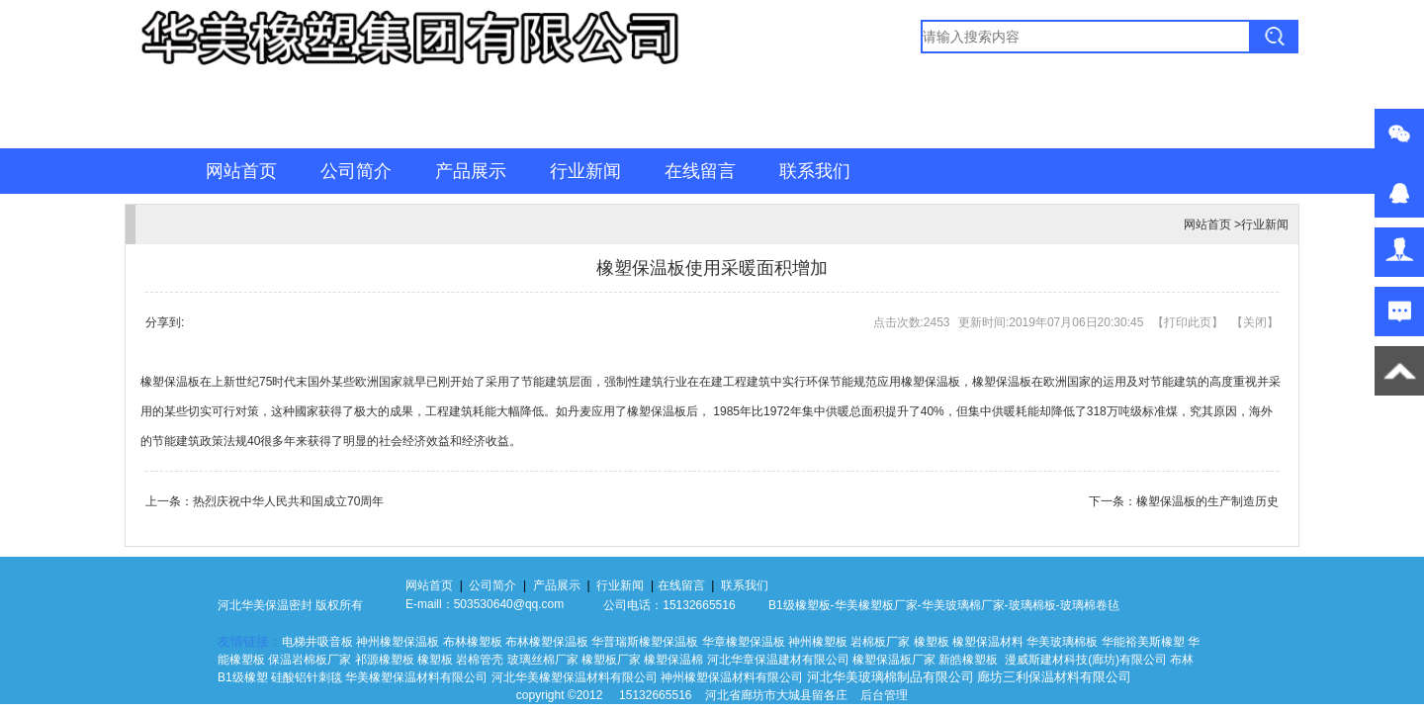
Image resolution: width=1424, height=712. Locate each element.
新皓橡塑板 (969, 660)
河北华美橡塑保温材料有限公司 (574, 677)
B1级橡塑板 (799, 605)
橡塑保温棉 (673, 660)
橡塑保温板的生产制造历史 (1207, 501)
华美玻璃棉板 (1062, 642)
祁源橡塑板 (384, 660)
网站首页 (241, 171)
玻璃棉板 (1032, 605)
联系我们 (814, 171)
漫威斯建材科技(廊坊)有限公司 (1086, 660)
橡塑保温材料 (988, 642)
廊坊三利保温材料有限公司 (1054, 676)
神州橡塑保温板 (397, 642)
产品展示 (470, 171)
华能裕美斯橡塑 (1143, 642)
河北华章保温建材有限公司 (778, 660)
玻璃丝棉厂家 (542, 660)
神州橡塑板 (817, 642)
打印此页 (1187, 322)
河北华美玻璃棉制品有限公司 (890, 676)
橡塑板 (931, 642)
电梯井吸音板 (317, 642)
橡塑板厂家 (888, 605)
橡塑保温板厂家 (893, 660)
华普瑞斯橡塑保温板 (644, 642)
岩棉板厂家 (880, 642)
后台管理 (884, 695)
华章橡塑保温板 (743, 642)
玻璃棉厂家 (975, 605)
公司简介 (356, 171)
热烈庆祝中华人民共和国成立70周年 (288, 501)
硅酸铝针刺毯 (306, 677)
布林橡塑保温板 (546, 642)
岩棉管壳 (479, 660)
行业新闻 (585, 171)
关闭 (1255, 322)
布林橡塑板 (472, 642)
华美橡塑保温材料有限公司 (416, 677)
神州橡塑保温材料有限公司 (732, 677)
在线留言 (700, 171)
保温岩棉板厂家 (309, 660)
